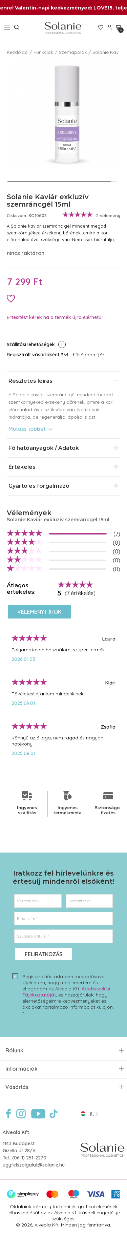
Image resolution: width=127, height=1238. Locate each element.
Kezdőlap (17, 52)
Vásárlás (16, 1087)
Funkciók (43, 52)
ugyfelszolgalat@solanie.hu (34, 1165)
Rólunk (14, 1050)
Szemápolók (73, 52)
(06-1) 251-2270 (29, 1158)
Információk (21, 1069)
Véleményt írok (39, 611)
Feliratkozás (43, 954)
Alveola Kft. (16, 1132)
